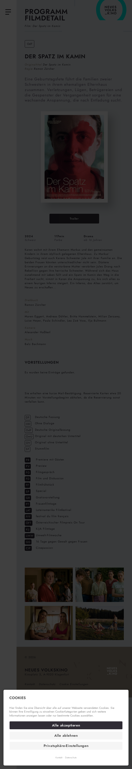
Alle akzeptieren (66, 725)
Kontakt (59, 757)
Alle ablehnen (66, 735)
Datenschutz (70, 757)
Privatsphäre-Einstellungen (66, 745)
